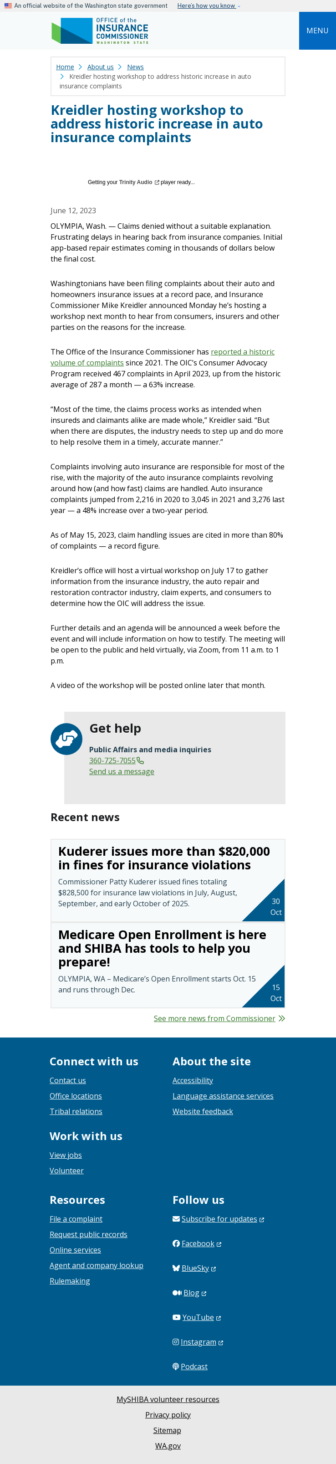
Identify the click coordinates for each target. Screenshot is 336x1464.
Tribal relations (76, 1111)
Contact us (68, 1080)
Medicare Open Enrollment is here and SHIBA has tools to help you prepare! (162, 948)
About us (100, 66)
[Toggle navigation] (317, 31)
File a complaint (76, 1219)
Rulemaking (70, 1281)
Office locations (76, 1096)
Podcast (194, 1366)
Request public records (88, 1234)
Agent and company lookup (96, 1265)
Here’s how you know (207, 5)
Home (65, 66)
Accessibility (193, 1080)
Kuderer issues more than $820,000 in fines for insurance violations (164, 857)
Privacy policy (168, 1415)
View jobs (66, 1155)
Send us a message (121, 771)
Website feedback (203, 1111)
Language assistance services (223, 1096)
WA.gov (168, 1446)
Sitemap (167, 1430)
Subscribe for (223, 1219)
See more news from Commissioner (214, 1018)
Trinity (139, 182)
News (135, 66)
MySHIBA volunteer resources (168, 1399)
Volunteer (67, 1171)
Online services (75, 1250)
